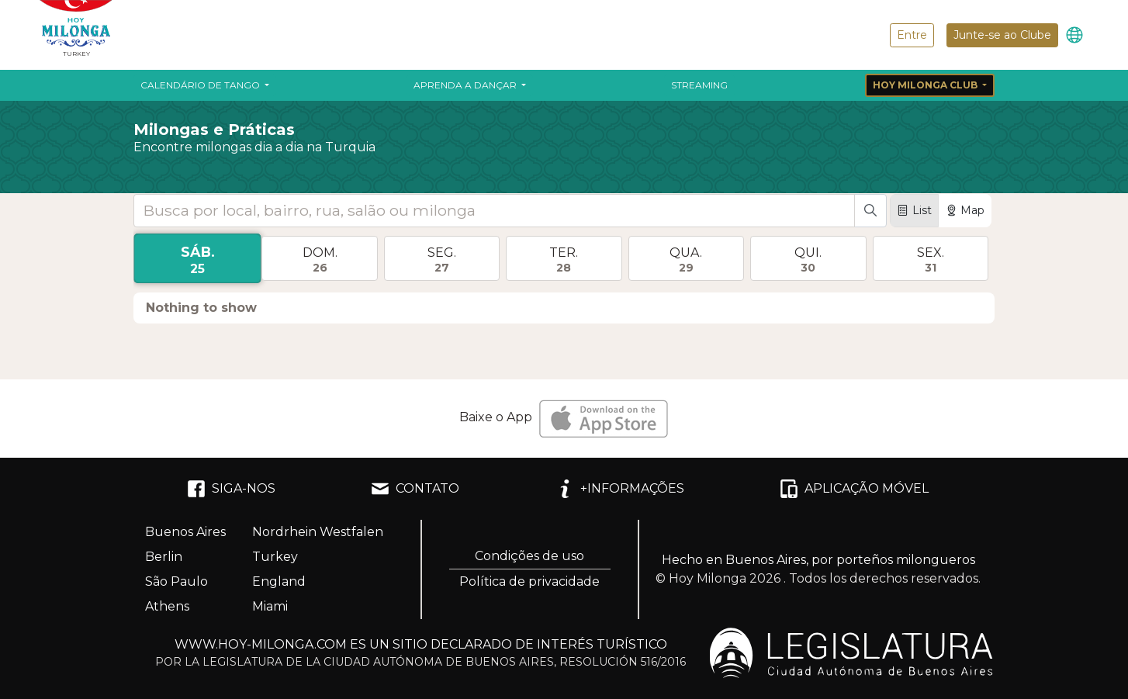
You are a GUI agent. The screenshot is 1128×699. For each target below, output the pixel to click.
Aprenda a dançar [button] (466, 85)
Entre (912, 35)
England (279, 581)
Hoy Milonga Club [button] (926, 85)
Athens (167, 606)
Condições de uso (529, 555)
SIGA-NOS (231, 488)
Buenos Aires (185, 531)
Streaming (699, 85)
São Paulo (176, 581)
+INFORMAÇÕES (619, 488)
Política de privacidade (529, 581)
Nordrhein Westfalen (317, 531)
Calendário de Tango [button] (201, 85)
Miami (270, 606)
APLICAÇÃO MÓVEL (854, 488)
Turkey (275, 556)
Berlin (163, 556)
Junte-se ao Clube (1002, 35)
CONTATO (415, 488)
